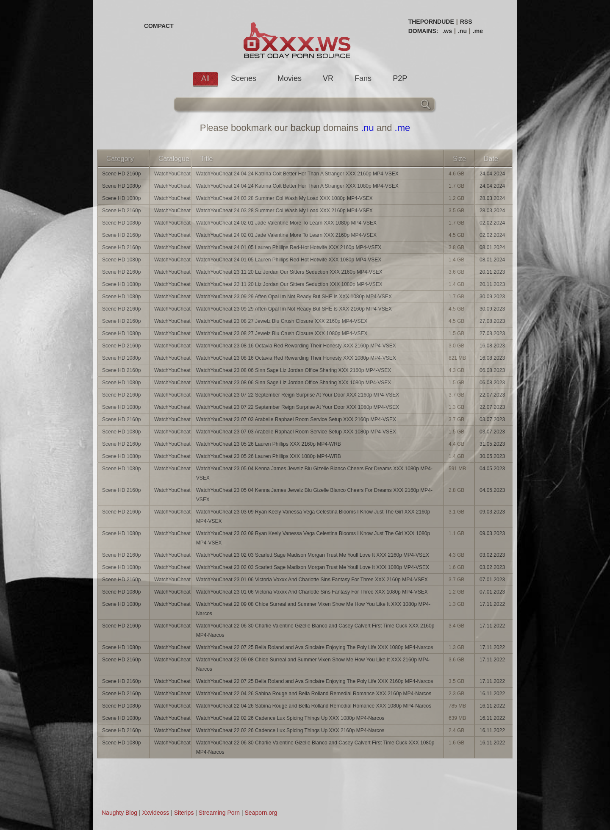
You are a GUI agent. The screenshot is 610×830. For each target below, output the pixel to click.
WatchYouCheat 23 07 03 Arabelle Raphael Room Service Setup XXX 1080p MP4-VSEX (296, 432)
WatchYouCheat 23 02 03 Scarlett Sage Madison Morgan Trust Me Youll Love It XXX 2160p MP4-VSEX (312, 555)
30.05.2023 (492, 456)
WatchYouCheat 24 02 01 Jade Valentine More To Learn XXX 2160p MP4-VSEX (286, 235)
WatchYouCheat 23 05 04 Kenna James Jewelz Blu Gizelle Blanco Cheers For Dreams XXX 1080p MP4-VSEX (314, 473)
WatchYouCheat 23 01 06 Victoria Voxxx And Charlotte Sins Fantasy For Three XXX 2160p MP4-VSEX (312, 580)
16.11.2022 (492, 694)
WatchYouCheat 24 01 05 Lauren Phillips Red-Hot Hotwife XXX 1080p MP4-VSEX (288, 260)
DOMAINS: (423, 31)
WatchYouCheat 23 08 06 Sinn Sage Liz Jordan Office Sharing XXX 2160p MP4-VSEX (293, 370)
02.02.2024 (492, 223)
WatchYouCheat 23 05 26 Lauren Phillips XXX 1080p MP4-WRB (268, 456)
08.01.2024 (492, 247)
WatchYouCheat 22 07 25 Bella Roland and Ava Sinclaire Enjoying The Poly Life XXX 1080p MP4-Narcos (314, 647)
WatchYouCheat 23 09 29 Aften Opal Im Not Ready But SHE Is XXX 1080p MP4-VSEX (294, 297)
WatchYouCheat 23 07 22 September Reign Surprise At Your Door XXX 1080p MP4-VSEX (297, 407)
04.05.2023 (492, 469)
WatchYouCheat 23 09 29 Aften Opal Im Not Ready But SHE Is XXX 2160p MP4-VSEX (294, 309)
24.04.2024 (492, 174)
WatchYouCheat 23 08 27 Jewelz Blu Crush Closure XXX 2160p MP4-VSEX (282, 321)
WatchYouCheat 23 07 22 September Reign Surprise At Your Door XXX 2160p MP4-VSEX (297, 395)
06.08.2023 (492, 370)
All (205, 78)
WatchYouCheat (172, 174)
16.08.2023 (492, 346)
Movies (289, 78)
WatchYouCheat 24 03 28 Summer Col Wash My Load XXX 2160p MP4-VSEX (284, 211)
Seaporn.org (261, 812)
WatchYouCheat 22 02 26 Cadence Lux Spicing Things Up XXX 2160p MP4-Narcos (290, 730)
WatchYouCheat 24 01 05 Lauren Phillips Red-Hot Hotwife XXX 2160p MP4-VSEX (288, 247)
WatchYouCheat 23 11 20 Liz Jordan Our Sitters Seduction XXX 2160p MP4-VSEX (289, 272)
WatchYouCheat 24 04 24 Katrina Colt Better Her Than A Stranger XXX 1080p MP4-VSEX (297, 186)
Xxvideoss (155, 812)
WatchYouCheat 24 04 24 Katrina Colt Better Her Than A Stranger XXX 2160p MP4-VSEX (297, 174)
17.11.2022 (492, 604)
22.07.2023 (492, 395)
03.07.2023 (492, 419)
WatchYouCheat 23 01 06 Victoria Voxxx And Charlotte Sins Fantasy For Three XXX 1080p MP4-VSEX (312, 592)
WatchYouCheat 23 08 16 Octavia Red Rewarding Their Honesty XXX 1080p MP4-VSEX (296, 358)
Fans (363, 78)
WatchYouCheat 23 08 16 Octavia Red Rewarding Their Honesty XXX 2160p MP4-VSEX (296, 346)
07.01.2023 (492, 580)
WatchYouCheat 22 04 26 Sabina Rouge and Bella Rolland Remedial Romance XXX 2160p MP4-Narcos (313, 694)
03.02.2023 (492, 555)
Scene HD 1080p (121, 186)
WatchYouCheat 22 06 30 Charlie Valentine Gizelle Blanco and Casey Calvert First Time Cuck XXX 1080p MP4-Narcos (315, 747)
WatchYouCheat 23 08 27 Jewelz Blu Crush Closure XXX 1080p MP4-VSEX (282, 333)
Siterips (184, 812)
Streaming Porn (219, 812)
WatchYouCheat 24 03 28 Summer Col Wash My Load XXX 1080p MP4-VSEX (284, 198)
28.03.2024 (492, 198)
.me (478, 31)
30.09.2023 (492, 297)
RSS (466, 21)
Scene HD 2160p (121, 174)
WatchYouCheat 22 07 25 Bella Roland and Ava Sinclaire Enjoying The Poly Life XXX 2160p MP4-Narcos (314, 681)
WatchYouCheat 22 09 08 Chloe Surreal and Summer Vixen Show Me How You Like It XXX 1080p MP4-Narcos (313, 608)
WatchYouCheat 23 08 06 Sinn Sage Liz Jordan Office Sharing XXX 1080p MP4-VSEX (293, 383)
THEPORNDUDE (431, 21)
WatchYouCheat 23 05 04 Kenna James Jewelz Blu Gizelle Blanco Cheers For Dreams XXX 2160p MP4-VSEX (314, 494)
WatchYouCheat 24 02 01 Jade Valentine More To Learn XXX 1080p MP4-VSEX (286, 223)
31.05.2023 (492, 444)
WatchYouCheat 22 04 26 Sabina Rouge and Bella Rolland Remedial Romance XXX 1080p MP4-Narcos (313, 706)
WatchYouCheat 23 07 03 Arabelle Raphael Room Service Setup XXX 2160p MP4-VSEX (296, 419)
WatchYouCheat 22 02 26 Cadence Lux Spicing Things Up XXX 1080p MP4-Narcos (290, 718)
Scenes (243, 78)
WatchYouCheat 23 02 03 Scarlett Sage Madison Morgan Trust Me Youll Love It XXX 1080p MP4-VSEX (312, 567)
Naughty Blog (119, 812)
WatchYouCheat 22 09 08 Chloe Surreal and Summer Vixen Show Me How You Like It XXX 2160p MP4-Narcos (313, 664)
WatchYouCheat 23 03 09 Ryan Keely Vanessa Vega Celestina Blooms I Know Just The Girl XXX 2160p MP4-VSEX (313, 516)
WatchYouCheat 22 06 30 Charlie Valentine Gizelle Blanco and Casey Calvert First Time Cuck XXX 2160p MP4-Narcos (315, 630)
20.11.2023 (492, 272)
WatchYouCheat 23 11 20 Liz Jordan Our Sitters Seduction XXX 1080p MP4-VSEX (289, 284)
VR (328, 78)
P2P (400, 78)
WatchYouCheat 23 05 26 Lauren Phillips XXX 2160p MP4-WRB (268, 444)
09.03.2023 (492, 512)
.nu (462, 31)
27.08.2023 (492, 321)
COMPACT (159, 25)
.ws (447, 31)
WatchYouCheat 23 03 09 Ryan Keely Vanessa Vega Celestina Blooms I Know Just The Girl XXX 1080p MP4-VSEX (313, 538)
